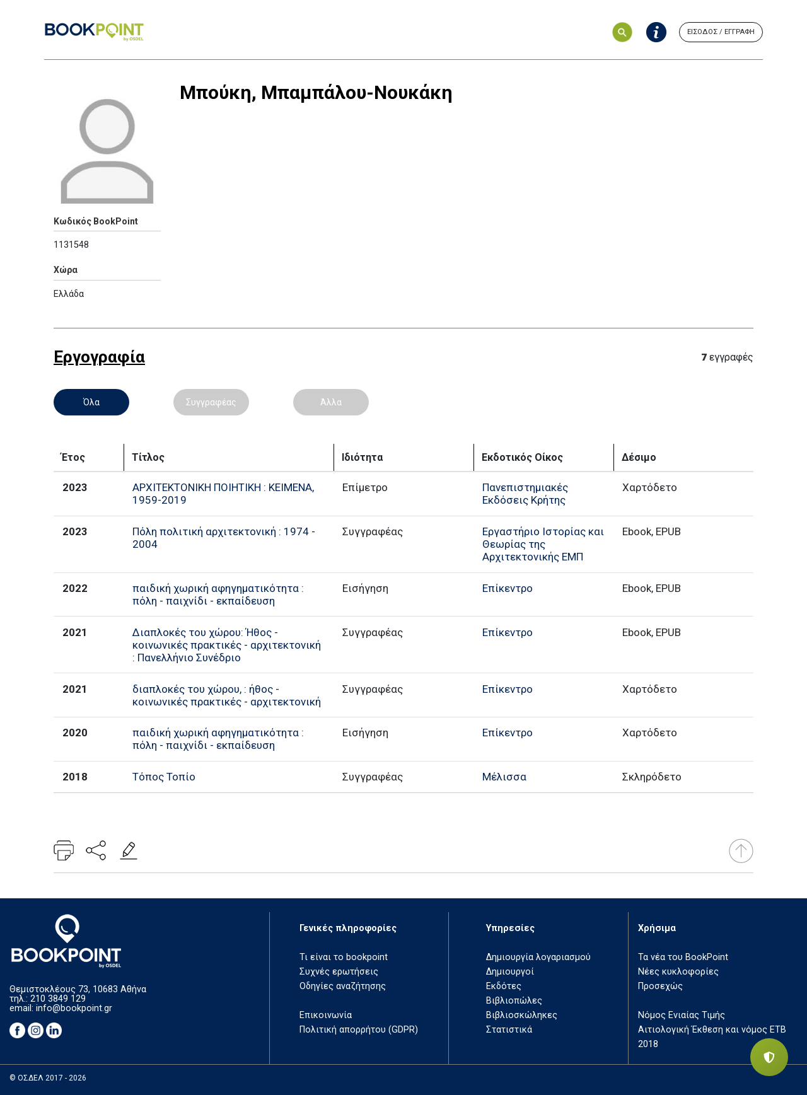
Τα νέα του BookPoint (683, 957)
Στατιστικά (509, 1029)
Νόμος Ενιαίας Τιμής (681, 1015)
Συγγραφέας (211, 402)
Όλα (91, 402)
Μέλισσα (504, 776)
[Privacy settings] (769, 1057)
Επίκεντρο (507, 588)
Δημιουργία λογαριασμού (538, 957)
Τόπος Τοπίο (163, 776)
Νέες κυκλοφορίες (678, 971)
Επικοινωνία (325, 1015)
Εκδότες (503, 986)
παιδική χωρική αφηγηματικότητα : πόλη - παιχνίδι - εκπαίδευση (218, 594)
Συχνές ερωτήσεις (338, 971)
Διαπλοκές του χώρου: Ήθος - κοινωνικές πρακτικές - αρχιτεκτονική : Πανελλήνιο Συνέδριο (226, 645)
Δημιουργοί (510, 971)
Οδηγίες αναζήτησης (342, 986)
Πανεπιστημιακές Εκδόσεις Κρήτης (525, 493)
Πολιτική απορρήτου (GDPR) (358, 1029)
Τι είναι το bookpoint (343, 957)
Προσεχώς (660, 986)
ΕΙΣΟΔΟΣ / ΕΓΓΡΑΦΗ (721, 32)
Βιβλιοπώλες (514, 1000)
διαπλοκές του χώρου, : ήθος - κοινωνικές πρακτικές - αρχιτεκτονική (226, 695)
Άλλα (331, 402)
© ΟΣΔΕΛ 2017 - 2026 (47, 1078)
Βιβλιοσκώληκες (521, 1015)
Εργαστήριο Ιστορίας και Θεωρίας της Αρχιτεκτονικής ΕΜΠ (543, 544)
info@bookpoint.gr (74, 1008)
